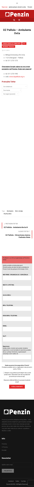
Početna (4, 444)
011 (24, 43)
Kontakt (4, 450)
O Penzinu (5, 447)
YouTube (23, 481)
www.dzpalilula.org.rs (17, 77)
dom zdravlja (19, 211)
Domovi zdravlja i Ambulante (11, 43)
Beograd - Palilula (8, 46)
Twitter (17, 481)
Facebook (11, 481)
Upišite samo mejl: (7, 465)
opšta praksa (7, 214)
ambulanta (10, 211)
